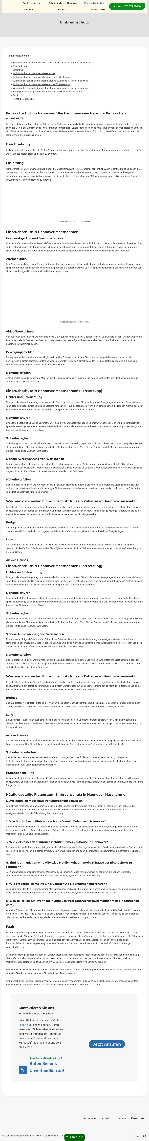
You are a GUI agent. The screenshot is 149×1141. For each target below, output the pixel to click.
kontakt (62, 9)
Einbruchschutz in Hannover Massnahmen (34, 73)
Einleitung (18, 70)
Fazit (15, 95)
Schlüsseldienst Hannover (63, 3)
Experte (23, 1024)
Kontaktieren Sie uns (23, 99)
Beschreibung (20, 66)
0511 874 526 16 (74, 1137)
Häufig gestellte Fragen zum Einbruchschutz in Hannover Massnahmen (48, 91)
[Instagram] (144, 1135)
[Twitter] (138, 1135)
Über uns (28, 9)
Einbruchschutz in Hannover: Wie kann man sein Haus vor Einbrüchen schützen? (53, 62)
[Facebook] (131, 1135)
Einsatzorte (98, 9)
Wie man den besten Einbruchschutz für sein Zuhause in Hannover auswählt (51, 80)
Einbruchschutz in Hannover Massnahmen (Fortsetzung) (41, 77)
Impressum (90, 1118)
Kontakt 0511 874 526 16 (127, 6)
